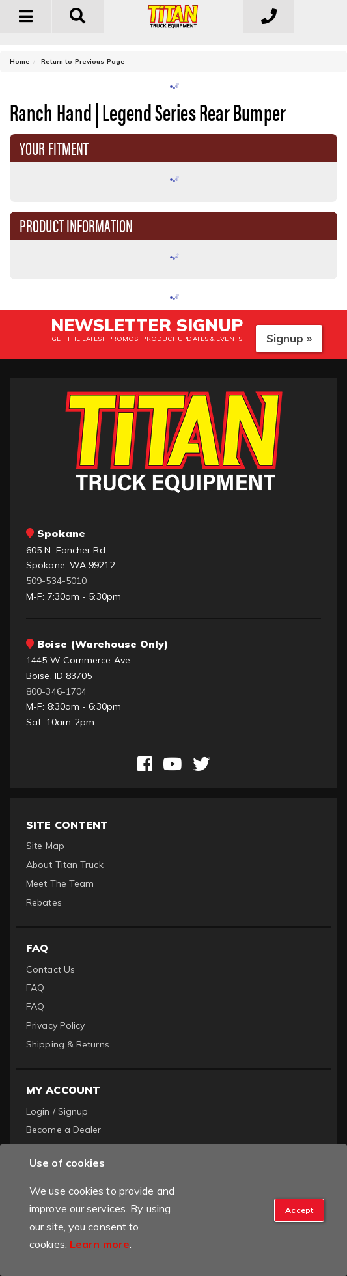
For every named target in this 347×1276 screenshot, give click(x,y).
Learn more (100, 1244)
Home (20, 61)
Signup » (289, 338)
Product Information (76, 225)
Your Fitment (54, 147)
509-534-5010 (56, 581)
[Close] (299, 1210)
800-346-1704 (56, 691)
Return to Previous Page (83, 61)
